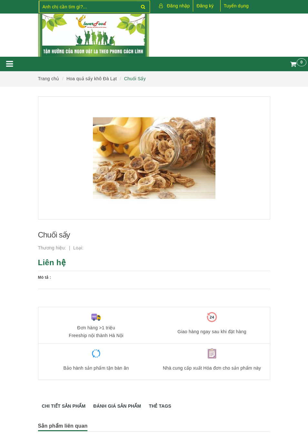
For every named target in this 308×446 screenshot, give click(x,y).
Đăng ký (205, 5)
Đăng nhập (178, 5)
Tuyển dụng (236, 5)
